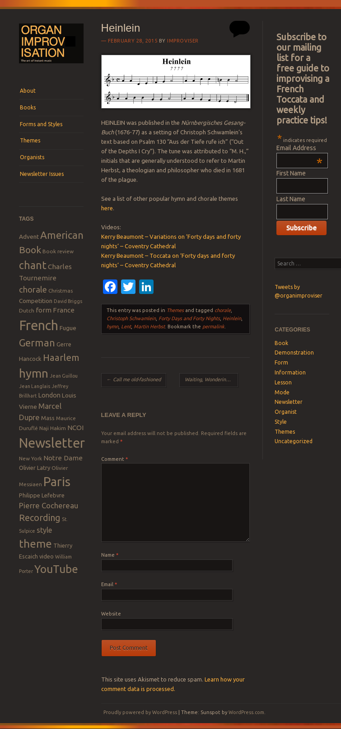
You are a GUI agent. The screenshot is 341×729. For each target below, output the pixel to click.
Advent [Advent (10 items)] (29, 236)
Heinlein (232, 318)
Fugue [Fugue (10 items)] (68, 327)
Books (28, 107)
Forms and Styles (41, 124)
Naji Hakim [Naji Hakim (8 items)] (52, 428)
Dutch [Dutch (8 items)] (26, 310)
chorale (223, 310)
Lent (126, 326)
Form (281, 362)
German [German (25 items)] (37, 342)
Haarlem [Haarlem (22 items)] (61, 357)
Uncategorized (294, 441)
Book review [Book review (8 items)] (58, 251)
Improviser (183, 40)
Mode (282, 392)
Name (109, 555)
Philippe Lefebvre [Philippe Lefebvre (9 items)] (42, 495)
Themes (30, 140)
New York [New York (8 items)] (30, 458)
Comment (114, 459)
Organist (286, 412)
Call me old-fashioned (134, 379)
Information (290, 372)
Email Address (299, 147)
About (28, 91)
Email (109, 584)
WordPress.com (246, 712)
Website (111, 613)
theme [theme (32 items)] (35, 543)
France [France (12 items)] (64, 310)
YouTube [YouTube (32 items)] (56, 569)
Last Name (290, 199)
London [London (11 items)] (49, 395)
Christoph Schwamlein (131, 318)
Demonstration (294, 352)
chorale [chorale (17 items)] (33, 289)
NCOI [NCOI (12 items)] (75, 427)
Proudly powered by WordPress (140, 712)
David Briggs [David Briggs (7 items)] (68, 301)
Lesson (283, 382)
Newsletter (289, 402)
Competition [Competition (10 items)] (35, 300)
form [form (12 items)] (43, 310)
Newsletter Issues (42, 174)
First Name (291, 173)
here (107, 208)
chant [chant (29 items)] (33, 265)
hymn (112, 326)
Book (281, 343)
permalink (213, 326)
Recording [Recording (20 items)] (40, 517)
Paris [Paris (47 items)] (56, 481)
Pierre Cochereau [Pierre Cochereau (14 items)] (48, 505)
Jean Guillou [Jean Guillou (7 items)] (64, 376)
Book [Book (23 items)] (30, 249)
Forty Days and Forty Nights (189, 318)
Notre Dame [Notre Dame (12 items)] (63, 458)
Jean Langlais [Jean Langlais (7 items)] (34, 386)
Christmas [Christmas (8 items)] (60, 290)
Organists (32, 157)
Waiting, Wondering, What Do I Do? (211, 379)
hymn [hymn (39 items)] (33, 373)
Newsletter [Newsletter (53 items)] (52, 443)
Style (281, 422)
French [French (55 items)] (38, 325)
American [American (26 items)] (62, 235)
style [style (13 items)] (44, 530)
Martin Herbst (149, 326)
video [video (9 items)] (46, 556)
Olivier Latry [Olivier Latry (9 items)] (34, 467)
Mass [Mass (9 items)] (48, 418)
